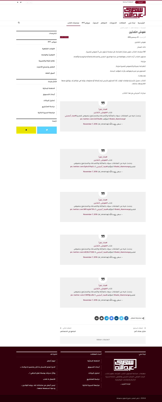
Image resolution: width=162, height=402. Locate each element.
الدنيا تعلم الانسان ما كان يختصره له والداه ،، (37, 367)
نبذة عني (131, 23)
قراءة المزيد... (125, 384)
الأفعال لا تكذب (49, 379)
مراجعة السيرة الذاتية (46, 113)
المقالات (122, 23)
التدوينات (113, 23)
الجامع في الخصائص (68, 331)
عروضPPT (86, 23)
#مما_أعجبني (70, 116)
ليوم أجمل (51, 361)
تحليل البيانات (49, 101)
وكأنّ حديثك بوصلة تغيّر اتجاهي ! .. (41, 373)
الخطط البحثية (128, 2)
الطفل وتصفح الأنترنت (46, 67)
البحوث (95, 23)
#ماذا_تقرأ (103, 110)
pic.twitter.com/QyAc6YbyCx (82, 167)
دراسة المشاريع (48, 107)
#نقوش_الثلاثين (101, 113)
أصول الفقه (50, 73)
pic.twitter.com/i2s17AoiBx (91, 119)
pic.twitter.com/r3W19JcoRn (82, 295)
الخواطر (104, 23)
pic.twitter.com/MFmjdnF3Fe (82, 210)
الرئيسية (141, 23)
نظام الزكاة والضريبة (47, 61)
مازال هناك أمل (140, 331)
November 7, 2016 (90, 124)
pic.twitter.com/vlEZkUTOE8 (82, 252)
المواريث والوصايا (48, 55)
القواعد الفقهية (48, 49)
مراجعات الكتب (73, 23)
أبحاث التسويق (49, 95)
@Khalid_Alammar (117, 119)
